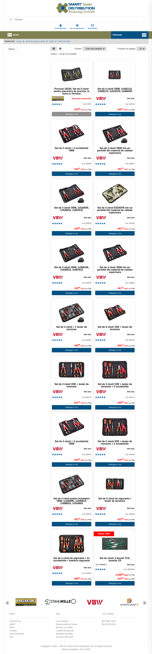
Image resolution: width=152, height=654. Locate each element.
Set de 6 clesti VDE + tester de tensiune (115, 328)
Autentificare (60, 26)
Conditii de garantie (65, 630)
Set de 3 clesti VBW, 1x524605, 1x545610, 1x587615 (71, 209)
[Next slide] (145, 603)
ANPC (12, 624)
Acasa (18, 41)
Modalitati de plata (64, 634)
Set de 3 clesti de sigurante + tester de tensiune (114, 499)
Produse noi (15, 621)
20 (140, 48)
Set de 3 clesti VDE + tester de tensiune (71, 385)
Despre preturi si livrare (66, 624)
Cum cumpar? (62, 621)
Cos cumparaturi (77, 26)
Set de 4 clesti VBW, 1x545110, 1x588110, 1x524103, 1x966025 (114, 90)
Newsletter (92, 26)
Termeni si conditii (64, 627)
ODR (11, 627)
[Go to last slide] (7, 603)
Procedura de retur (64, 637)
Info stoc (130, 98)
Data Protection (16, 634)
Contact (13, 630)
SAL (11, 637)
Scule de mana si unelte (35, 41)
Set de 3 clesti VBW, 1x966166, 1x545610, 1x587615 (71, 268)
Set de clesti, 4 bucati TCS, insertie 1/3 (114, 559)
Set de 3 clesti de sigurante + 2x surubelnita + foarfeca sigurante (71, 559)
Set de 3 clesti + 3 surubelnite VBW (71, 149)
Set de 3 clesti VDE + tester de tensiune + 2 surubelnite (115, 385)
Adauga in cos (71, 114)
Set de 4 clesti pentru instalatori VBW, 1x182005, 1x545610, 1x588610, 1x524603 (71, 501)
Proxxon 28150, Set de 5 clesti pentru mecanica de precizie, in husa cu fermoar (71, 91)
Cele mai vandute (94, 48)
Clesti (51, 41)
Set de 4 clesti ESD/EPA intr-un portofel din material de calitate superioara (115, 210)
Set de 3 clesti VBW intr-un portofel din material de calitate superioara (115, 150)
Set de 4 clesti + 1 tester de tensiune (71, 328)
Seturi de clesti (64, 41)
